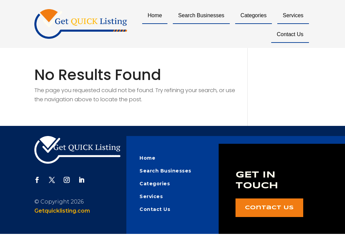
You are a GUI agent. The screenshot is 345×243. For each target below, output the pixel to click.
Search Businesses (201, 15)
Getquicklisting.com (62, 211)
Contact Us (290, 34)
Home (155, 15)
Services (293, 15)
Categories (253, 15)
